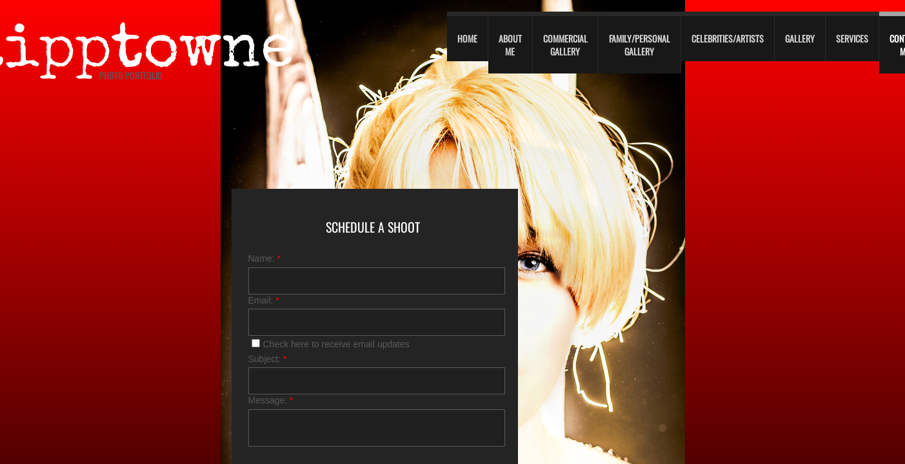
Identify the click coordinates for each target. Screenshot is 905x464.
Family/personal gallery (639, 45)
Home (467, 38)
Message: (270, 400)
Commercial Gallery (565, 45)
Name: (264, 258)
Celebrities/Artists (727, 38)
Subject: (267, 359)
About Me (510, 45)
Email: (263, 300)
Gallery (800, 38)
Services (852, 38)
